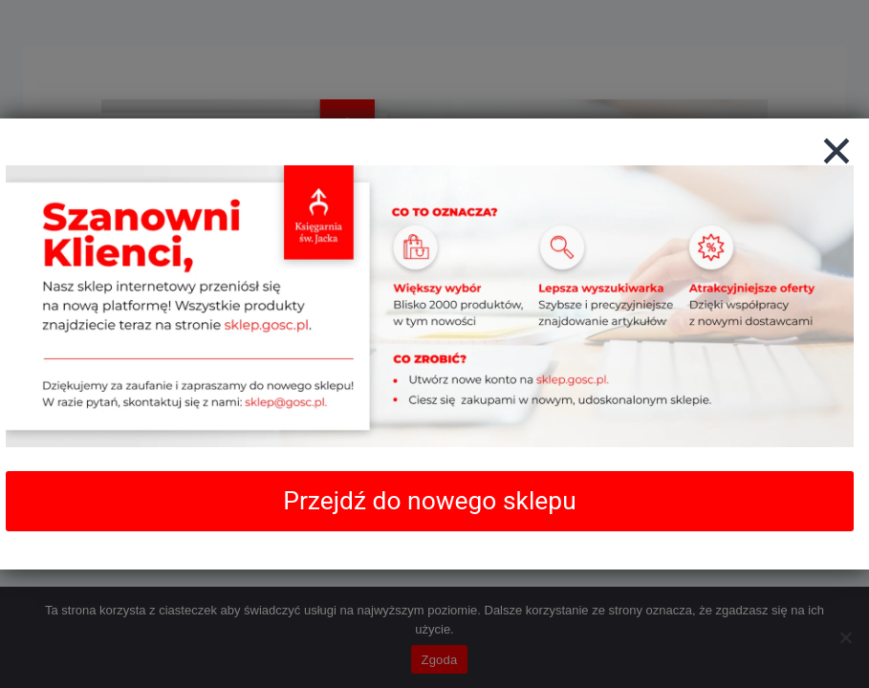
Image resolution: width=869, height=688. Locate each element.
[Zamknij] (836, 151)
